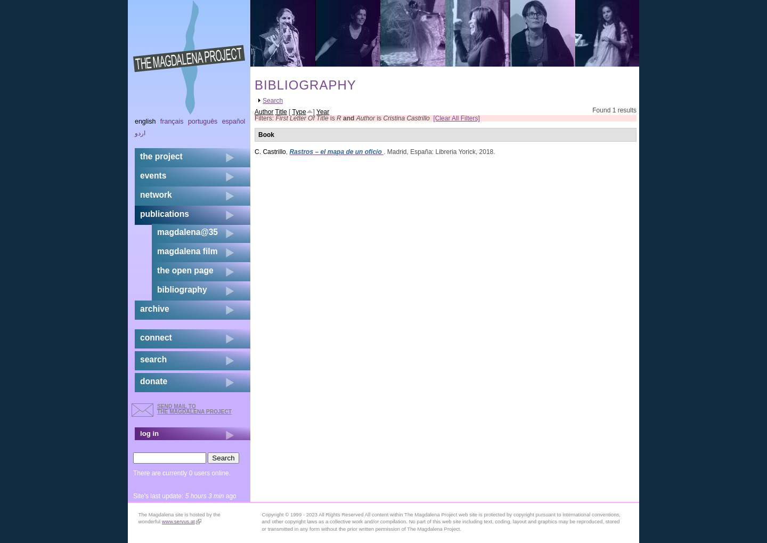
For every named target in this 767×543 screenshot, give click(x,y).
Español (234, 121)
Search (273, 100)
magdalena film (187, 251)
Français (172, 121)
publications (164, 213)
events (153, 175)
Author (264, 112)
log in (149, 433)
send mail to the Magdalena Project (194, 409)
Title (281, 112)
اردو (140, 133)
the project (161, 156)
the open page (185, 270)
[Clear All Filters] (456, 118)
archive (154, 308)
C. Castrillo (270, 152)
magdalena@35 (187, 232)
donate (153, 381)
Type (299, 112)
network (156, 194)
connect (156, 337)
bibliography (182, 289)
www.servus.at (181, 521)
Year (322, 112)
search (153, 359)
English (145, 121)
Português (202, 121)
